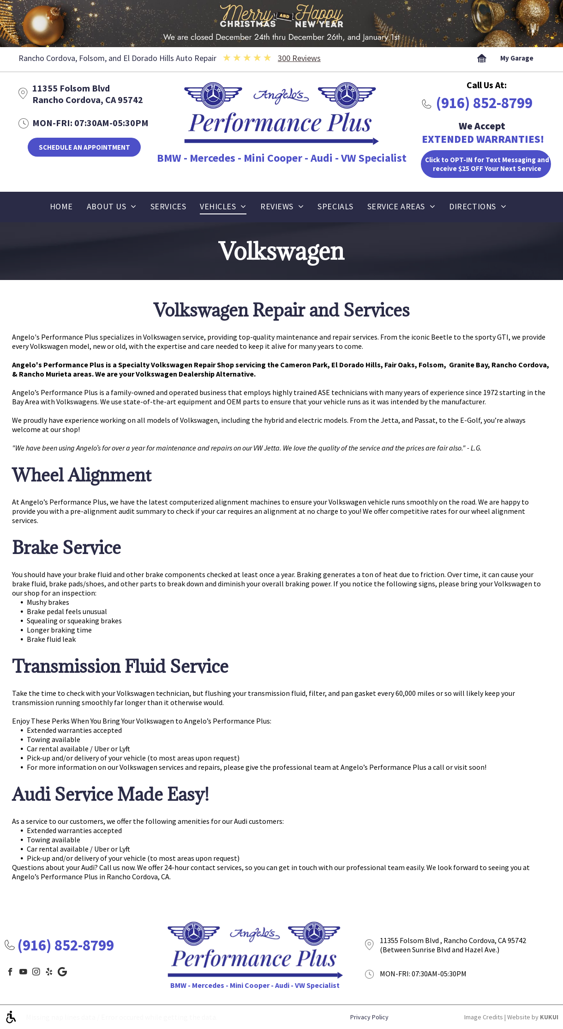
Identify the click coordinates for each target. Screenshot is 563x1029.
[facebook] (10, 973)
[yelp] (49, 973)
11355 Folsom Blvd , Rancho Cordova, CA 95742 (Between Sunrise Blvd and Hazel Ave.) (453, 945)
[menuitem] (61, 209)
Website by (523, 1017)
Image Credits (483, 1017)
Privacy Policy (369, 1017)
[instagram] (36, 973)
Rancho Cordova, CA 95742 (87, 99)
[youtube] (23, 973)
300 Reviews (299, 58)
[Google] (62, 973)
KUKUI (549, 1017)
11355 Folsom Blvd (71, 88)
